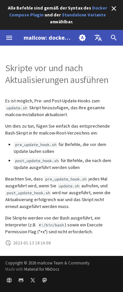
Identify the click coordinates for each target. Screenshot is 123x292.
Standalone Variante (84, 15)
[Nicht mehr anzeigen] (114, 8)
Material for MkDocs (41, 269)
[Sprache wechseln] (98, 37)
